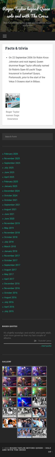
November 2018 (12, 232)
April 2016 (9, 306)
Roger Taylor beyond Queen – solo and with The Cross (26, 449)
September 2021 (12, 204)
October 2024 (10, 195)
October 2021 (10, 200)
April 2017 (9, 279)
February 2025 (11, 181)
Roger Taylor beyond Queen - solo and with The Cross (27, 12)
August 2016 (10, 297)
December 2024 (12, 191)
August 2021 (10, 209)
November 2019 (12, 223)
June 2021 (9, 214)
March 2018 (10, 246)
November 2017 (12, 255)
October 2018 (10, 237)
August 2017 (10, 269)
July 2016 (8, 302)
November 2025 (12, 158)
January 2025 (10, 186)
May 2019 (9, 228)
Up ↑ (50, 452)
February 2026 (11, 154)
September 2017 (12, 265)
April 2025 (9, 177)
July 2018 (8, 242)
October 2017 (10, 260)
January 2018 (10, 251)
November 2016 (12, 288)
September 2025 (12, 163)
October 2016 (10, 292)
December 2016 (12, 283)
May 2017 (9, 274)
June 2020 (9, 218)
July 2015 (8, 311)
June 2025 (9, 172)
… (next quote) (45, 346)
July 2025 (8, 167)
